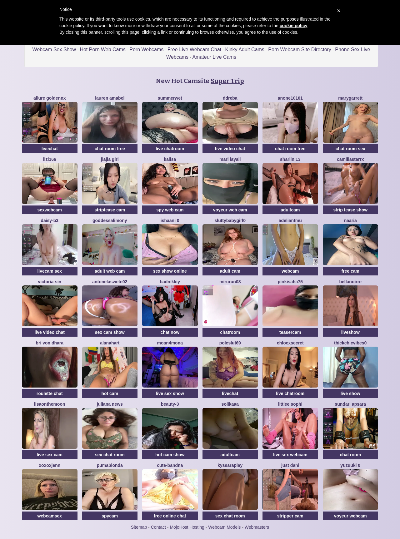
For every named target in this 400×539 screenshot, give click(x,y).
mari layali (230, 159)
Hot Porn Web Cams (102, 49)
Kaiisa (170, 159)
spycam (110, 515)
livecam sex (49, 271)
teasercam (290, 332)
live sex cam (49, 454)
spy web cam (169, 209)
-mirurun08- (230, 281)
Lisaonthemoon (49, 404)
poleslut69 (230, 342)
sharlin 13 (290, 159)
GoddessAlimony (109, 220)
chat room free (110, 148)
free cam (350, 271)
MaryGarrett (350, 98)
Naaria (350, 220)
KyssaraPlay (230, 465)
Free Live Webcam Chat (194, 49)
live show (350, 393)
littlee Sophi (290, 404)
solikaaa (230, 404)
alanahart (109, 342)
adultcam (290, 209)
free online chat (170, 515)
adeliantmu (290, 220)
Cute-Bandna (170, 465)
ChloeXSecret (290, 342)
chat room (350, 454)
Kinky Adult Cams (244, 49)
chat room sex (350, 148)
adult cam (230, 271)
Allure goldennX (49, 98)
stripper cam (290, 515)
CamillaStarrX (350, 159)
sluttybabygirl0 (230, 220)
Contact (158, 527)
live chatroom (170, 148)
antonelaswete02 (109, 281)
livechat (50, 148)
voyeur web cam (230, 209)
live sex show (170, 393)
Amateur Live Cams (214, 57)
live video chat (230, 148)
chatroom (230, 332)
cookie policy (294, 25)
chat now (169, 332)
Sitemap (139, 527)
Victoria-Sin (49, 281)
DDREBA (230, 98)
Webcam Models (224, 527)
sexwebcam (49, 209)
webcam (290, 271)
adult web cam (110, 271)
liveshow (350, 332)
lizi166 (49, 159)
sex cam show (110, 332)
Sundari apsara (350, 404)
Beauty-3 (170, 404)
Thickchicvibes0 (350, 342)
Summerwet (170, 98)
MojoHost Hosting (187, 527)
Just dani (290, 465)
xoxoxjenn (49, 465)
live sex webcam (290, 454)
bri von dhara (49, 342)
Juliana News (110, 404)
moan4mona (170, 342)
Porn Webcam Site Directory (299, 49)
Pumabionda (110, 465)
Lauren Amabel (109, 98)
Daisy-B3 (49, 220)
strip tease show (350, 209)
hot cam (109, 393)
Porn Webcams (146, 49)
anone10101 (290, 98)
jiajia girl (110, 159)
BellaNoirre (350, 281)
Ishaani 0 (170, 220)
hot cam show (169, 454)
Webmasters (257, 527)
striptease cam (109, 209)
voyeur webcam (350, 515)
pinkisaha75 (290, 281)
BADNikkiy (170, 281)
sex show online (170, 271)
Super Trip (227, 81)
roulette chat (50, 393)
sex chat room (110, 454)
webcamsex (49, 515)
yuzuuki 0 (350, 465)
